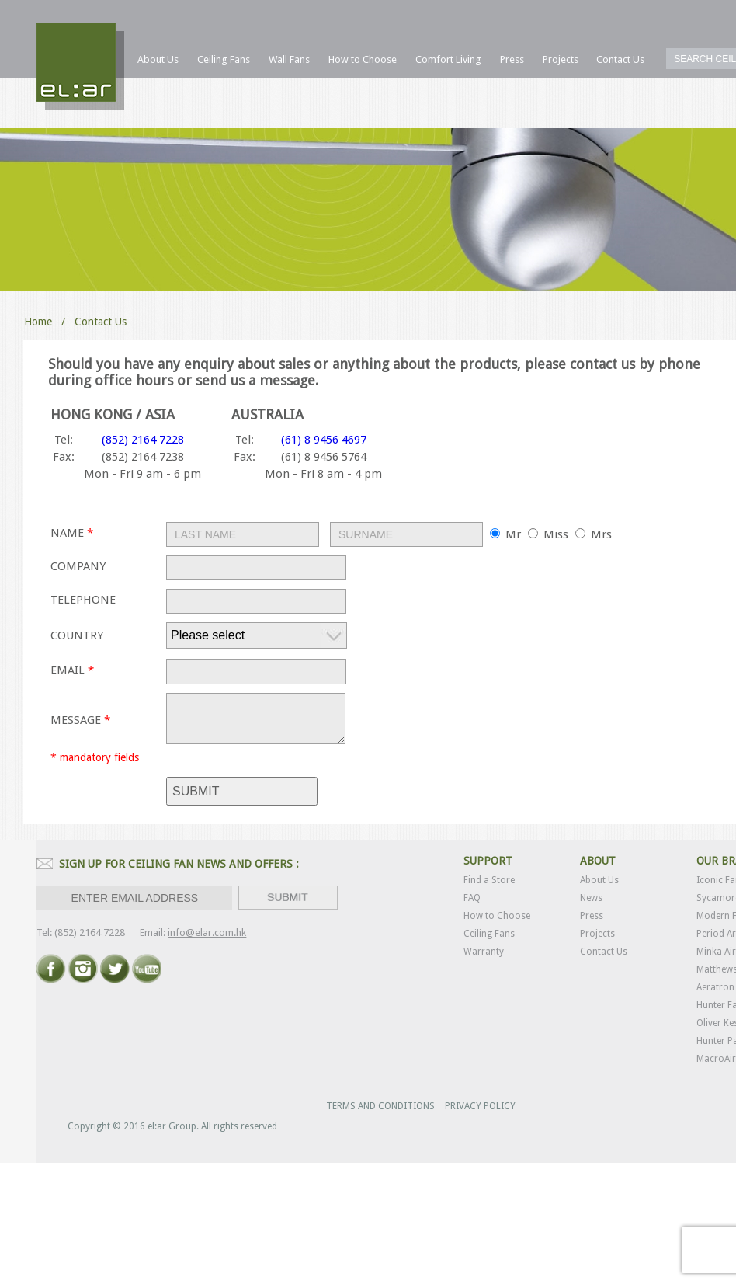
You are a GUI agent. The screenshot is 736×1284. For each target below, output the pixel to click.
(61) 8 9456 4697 (323, 440)
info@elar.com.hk (207, 932)
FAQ (472, 898)
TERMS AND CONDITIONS (380, 1106)
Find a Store (489, 880)
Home (38, 321)
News (591, 898)
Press (591, 915)
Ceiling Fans (489, 933)
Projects (597, 933)
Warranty (483, 951)
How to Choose (496, 915)
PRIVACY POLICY (480, 1106)
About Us (599, 880)
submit (195, 791)
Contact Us (603, 951)
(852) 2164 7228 (143, 440)
